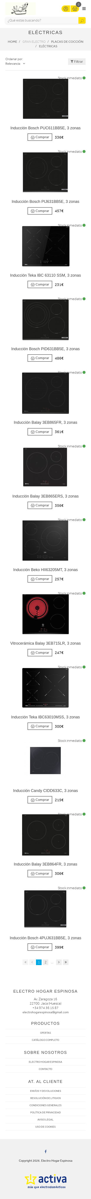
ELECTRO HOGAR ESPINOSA (45, 1061)
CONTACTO (45, 1069)
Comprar (40, 137)
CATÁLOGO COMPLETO (45, 1039)
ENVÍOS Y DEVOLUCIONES (45, 1090)
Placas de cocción (67, 42)
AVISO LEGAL (45, 1119)
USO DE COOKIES (45, 1126)
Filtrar (77, 61)
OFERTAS (45, 1032)
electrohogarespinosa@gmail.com (46, 1012)
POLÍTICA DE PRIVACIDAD (45, 1112)
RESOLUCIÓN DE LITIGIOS (45, 1098)
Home (12, 42)
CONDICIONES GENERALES (45, 1105)
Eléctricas (48, 46)
